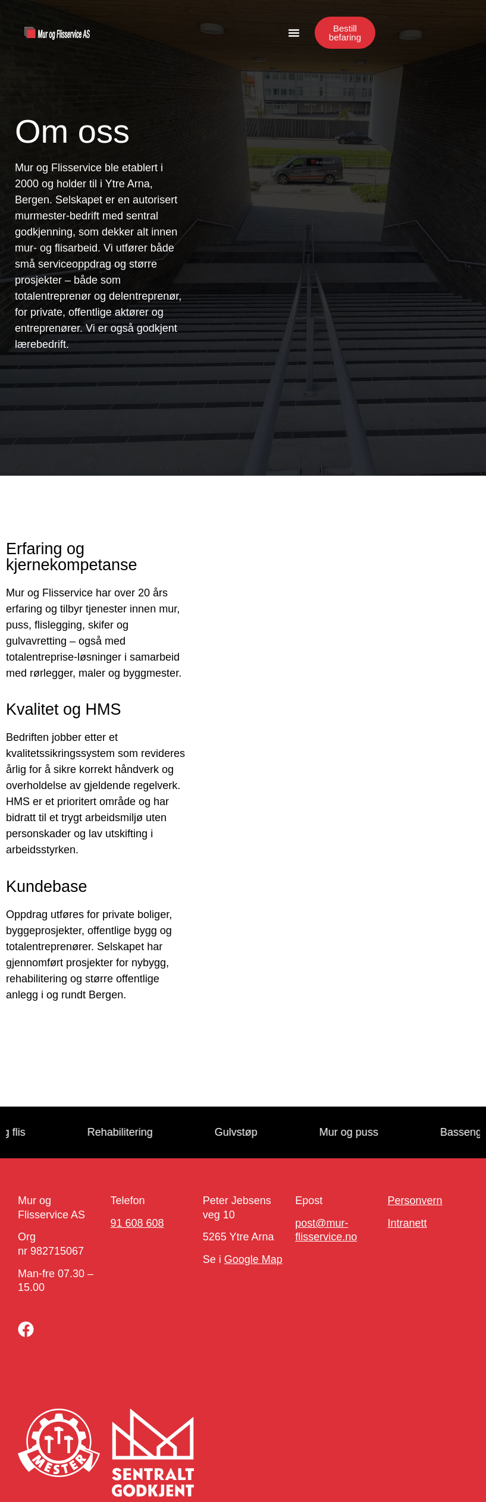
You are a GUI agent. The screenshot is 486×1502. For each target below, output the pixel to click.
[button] (294, 33)
